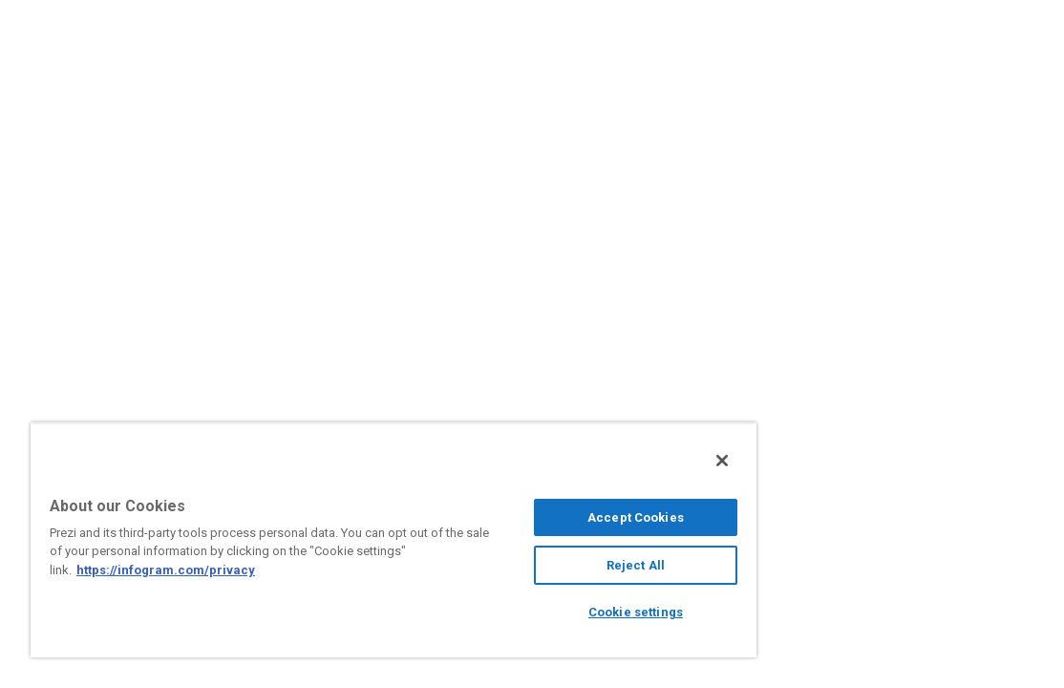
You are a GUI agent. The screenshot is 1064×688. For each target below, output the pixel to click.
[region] (339, 539)
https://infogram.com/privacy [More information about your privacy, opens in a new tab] (265, 570)
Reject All (543, 565)
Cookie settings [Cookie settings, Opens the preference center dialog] (544, 612)
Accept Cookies (544, 517)
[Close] (613, 461)
